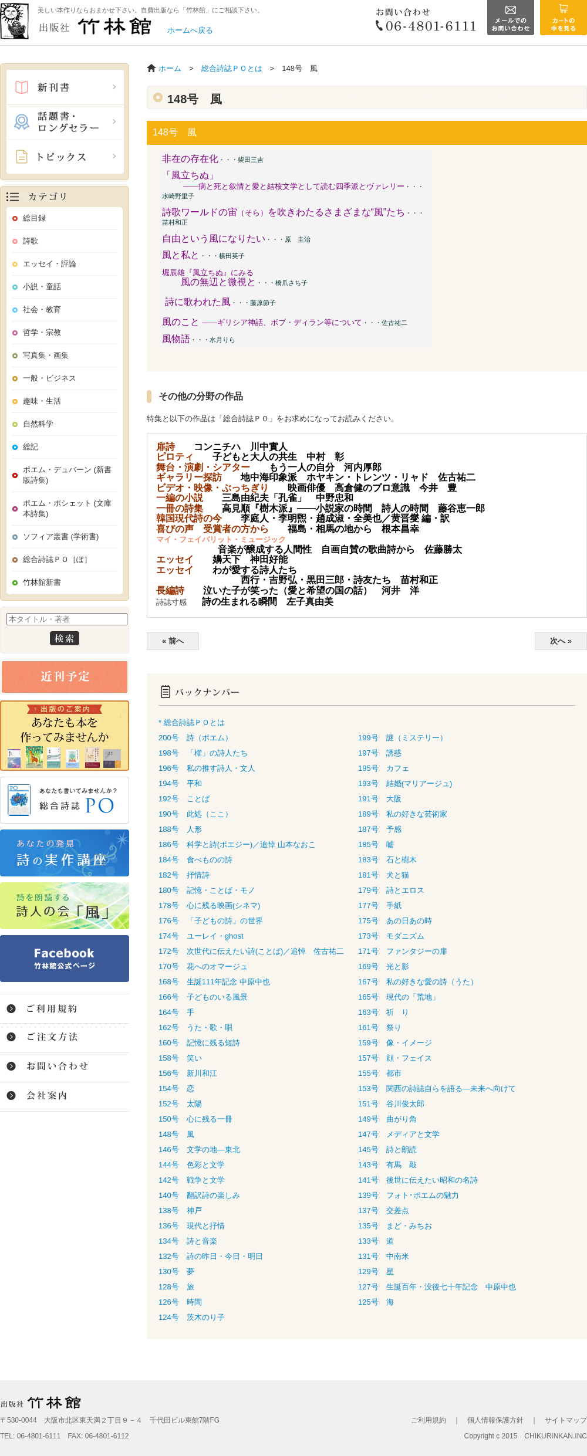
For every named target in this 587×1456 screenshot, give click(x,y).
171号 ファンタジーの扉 (402, 951)
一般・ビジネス (49, 378)
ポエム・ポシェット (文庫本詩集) (67, 508)
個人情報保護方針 (495, 1420)
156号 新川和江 (187, 1073)
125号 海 (376, 1302)
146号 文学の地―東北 (199, 1149)
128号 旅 (176, 1286)
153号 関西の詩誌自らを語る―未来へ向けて (437, 1088)
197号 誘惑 (380, 753)
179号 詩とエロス (391, 890)
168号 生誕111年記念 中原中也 (214, 981)
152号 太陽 (180, 1103)
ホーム (169, 68)
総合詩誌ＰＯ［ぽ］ (57, 559)
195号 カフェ (383, 768)
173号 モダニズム (391, 936)
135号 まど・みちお (395, 1225)
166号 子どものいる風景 (203, 997)
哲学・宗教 (42, 332)
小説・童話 (42, 286)
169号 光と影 (383, 966)
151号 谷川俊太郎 (391, 1103)
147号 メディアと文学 (399, 1134)
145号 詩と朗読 (387, 1149)
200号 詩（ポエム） (195, 737)
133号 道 (376, 1241)
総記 (30, 446)
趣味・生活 (42, 401)
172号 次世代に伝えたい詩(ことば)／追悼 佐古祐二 (251, 951)
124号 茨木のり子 (191, 1317)
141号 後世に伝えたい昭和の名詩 (418, 1180)
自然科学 (38, 423)
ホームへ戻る (190, 30)
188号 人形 (180, 829)
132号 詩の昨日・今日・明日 (210, 1256)
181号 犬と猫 (383, 875)
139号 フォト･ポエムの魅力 (408, 1195)
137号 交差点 (383, 1210)
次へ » (561, 640)
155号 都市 (380, 1073)
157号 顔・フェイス (395, 1058)
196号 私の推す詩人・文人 (206, 768)
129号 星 (376, 1271)
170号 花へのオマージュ (203, 966)
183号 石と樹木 (387, 859)
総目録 (34, 218)
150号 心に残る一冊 (195, 1119)
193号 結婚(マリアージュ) (405, 783)
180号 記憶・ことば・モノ (206, 890)
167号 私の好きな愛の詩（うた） (418, 981)
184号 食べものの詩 (195, 859)
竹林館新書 (42, 582)
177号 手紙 (380, 905)
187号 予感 (380, 829)
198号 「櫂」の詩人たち (203, 753)
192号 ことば (184, 798)
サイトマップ (566, 1420)
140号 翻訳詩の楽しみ (199, 1195)
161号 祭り (380, 1027)
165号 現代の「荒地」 (399, 997)
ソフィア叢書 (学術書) (61, 536)
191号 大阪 (380, 798)
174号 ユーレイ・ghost (201, 936)
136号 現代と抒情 (191, 1225)
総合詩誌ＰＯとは (231, 68)
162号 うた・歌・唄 (195, 1027)
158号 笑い (180, 1058)
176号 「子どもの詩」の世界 (210, 920)
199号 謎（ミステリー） (402, 737)
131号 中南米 (383, 1256)
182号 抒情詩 (184, 875)
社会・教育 (42, 309)
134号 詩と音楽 (187, 1241)
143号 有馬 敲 (387, 1164)
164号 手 (176, 1012)
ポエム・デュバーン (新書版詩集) (67, 475)
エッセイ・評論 (49, 263)
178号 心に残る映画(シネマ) (209, 905)
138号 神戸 (180, 1210)
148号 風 (176, 1134)
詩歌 (30, 240)
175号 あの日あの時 (395, 920)
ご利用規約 (428, 1420)
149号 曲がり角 (387, 1119)
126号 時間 (180, 1302)
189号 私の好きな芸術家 (402, 814)
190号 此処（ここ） (195, 814)
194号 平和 (180, 783)
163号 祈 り (383, 1012)
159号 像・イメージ (395, 1042)
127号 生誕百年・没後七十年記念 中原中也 (437, 1286)
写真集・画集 (46, 355)
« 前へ (173, 640)
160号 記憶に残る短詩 (199, 1042)
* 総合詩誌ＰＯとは (191, 722)
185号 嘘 (376, 844)
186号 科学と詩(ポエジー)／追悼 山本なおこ (237, 844)
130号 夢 (176, 1271)
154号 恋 (176, 1088)
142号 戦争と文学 (191, 1180)
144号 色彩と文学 (191, 1164)
